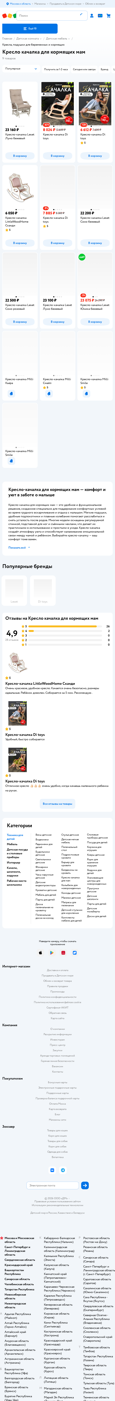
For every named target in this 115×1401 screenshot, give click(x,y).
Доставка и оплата (57, 970)
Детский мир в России (43, 1212)
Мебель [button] (12, 844)
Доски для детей (96, 916)
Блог (57, 1114)
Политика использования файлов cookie (57, 1002)
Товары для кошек (57, 1130)
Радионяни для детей (44, 846)
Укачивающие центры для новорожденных (96, 880)
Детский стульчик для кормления (71, 912)
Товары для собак (58, 1141)
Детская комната (27, 38)
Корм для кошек (57, 1135)
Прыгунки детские (93, 890)
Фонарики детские (42, 869)
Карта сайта (57, 1018)
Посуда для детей (97, 842)
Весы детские (44, 834)
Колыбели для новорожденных (71, 887)
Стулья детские (70, 834)
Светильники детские (43, 861)
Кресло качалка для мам (70, 879)
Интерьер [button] (13, 862)
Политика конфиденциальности (57, 997)
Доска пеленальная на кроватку (44, 907)
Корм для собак (57, 1146)
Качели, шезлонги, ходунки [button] (14, 871)
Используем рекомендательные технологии (57, 1205)
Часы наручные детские (44, 876)
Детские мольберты (93, 910)
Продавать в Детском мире (57, 975)
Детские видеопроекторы (46, 884)
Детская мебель (56, 38)
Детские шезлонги (92, 898)
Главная (7, 38)
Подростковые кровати (70, 856)
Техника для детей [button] (15, 837)
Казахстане (64, 1212)
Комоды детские (71, 893)
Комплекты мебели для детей (71, 919)
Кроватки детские (46, 890)
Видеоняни (42, 839)
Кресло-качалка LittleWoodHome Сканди (40, 683)
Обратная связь (58, 1013)
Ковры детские (96, 854)
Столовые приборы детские (97, 836)
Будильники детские (43, 853)
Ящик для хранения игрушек (92, 862)
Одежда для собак (57, 1151)
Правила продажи (57, 986)
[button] (30, 29)
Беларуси (79, 1212)
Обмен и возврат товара (57, 981)
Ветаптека (57, 1157)
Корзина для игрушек (94, 849)
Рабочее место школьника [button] (16, 883)
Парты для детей (45, 899)
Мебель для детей (46, 894)
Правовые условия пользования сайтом (57, 1201)
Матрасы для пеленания (68, 904)
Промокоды (57, 991)
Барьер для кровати (67, 864)
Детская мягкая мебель (70, 841)
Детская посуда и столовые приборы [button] (17, 853)
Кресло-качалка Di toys (25, 734)
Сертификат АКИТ (57, 1007)
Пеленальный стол (69, 849)
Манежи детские (71, 897)
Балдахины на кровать (69, 871)
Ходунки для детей (94, 872)
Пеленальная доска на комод (44, 916)
